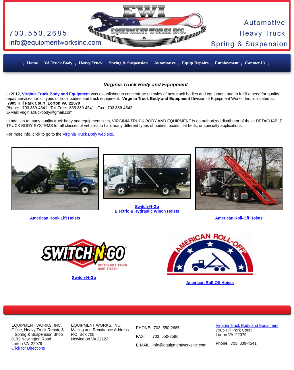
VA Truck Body (58, 63)
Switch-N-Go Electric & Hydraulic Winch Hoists (147, 208)
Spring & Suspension (128, 63)
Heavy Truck (90, 63)
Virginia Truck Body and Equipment (247, 325)
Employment (227, 63)
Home (32, 63)
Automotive (165, 63)
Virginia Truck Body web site (88, 134)
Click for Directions (28, 348)
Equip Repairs (195, 63)
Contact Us (255, 63)
